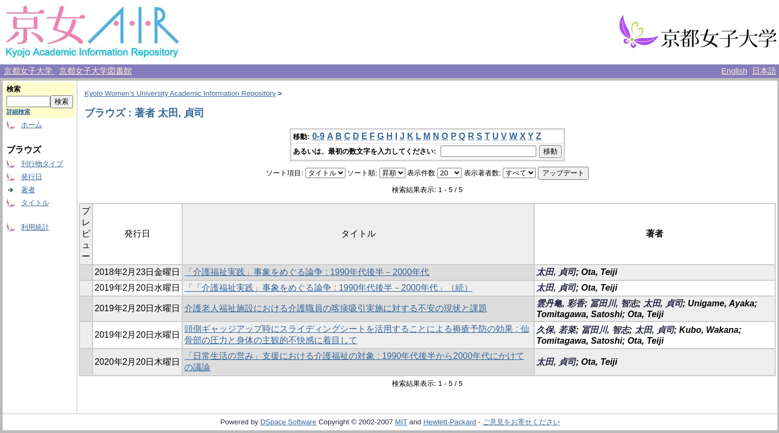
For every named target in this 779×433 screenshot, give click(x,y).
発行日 (31, 177)
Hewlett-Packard (449, 422)
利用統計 (35, 227)
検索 (13, 89)
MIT (401, 422)
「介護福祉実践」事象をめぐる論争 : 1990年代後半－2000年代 (306, 272)
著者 (28, 190)
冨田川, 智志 (614, 303)
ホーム (31, 125)
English (734, 71)
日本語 (764, 71)
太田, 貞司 (556, 272)
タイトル (35, 203)
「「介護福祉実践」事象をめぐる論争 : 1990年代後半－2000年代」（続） (328, 287)
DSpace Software (288, 422)
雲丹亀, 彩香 (560, 303)
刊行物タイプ (42, 164)
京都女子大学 (29, 71)
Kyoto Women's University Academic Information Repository (180, 93)
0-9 (318, 136)
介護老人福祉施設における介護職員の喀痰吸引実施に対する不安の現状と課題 (335, 308)
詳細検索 (18, 111)
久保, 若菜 (556, 329)
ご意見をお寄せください (521, 422)
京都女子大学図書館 (95, 71)
